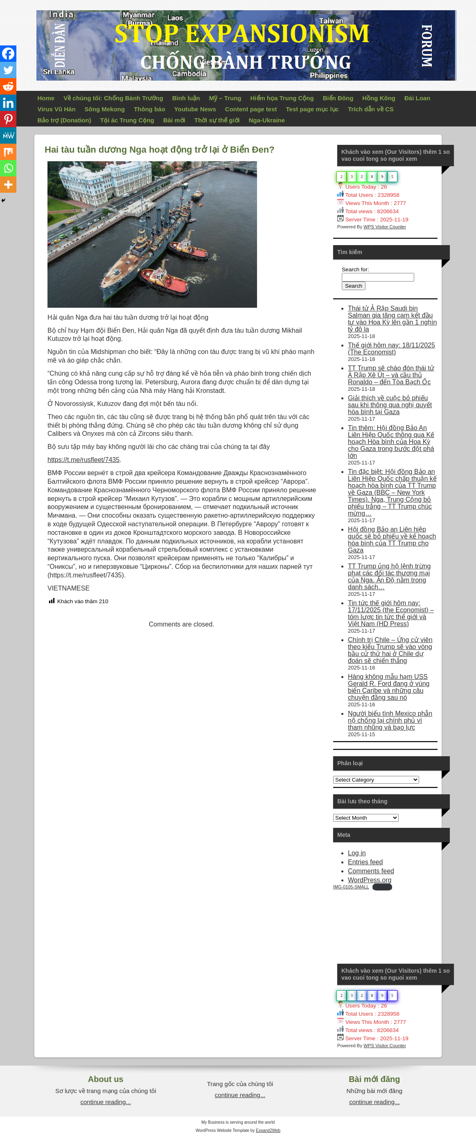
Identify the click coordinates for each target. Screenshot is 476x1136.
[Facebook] (8, 53)
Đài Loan (417, 98)
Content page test (251, 109)
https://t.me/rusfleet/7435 (83, 459)
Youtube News (195, 109)
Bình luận (186, 98)
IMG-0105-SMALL (351, 886)
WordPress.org (369, 880)
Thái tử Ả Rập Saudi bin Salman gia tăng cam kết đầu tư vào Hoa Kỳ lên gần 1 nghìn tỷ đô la (392, 319)
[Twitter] (8, 70)
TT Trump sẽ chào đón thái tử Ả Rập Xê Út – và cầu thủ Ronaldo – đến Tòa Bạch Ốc (391, 375)
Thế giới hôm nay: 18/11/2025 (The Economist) (391, 349)
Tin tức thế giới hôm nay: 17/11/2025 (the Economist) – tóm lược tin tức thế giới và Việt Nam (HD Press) (391, 613)
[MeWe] (8, 135)
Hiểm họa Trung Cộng (282, 98)
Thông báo (149, 109)
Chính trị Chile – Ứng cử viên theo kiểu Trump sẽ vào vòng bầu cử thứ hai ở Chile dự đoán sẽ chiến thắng (390, 650)
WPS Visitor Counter (384, 226)
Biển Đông (338, 98)
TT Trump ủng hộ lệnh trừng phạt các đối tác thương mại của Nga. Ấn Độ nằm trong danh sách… (389, 577)
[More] (8, 184)
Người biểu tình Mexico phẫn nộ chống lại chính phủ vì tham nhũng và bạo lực (390, 720)
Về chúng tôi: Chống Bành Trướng (113, 98)
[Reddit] (8, 86)
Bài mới (174, 120)
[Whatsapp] (8, 168)
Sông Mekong (105, 109)
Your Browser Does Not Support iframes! (394, 921)
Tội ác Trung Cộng (127, 120)
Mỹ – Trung (225, 98)
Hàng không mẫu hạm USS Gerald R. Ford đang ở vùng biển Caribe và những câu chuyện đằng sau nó (388, 687)
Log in (357, 853)
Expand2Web (268, 1130)
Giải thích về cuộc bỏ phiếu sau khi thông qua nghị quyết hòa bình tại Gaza (390, 404)
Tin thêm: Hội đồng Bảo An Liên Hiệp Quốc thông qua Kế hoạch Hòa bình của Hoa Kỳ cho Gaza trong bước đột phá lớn (391, 441)
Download (382, 886)
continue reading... (105, 1101)
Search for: (355, 269)
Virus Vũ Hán (57, 109)
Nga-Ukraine (267, 120)
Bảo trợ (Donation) (64, 120)
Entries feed (365, 862)
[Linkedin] (8, 103)
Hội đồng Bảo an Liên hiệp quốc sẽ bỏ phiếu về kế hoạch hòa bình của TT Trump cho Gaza (392, 540)
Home (46, 98)
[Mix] (8, 152)
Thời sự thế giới (217, 120)
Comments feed (371, 871)
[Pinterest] (8, 119)
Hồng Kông (378, 98)
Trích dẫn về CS (371, 109)
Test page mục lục (312, 109)
